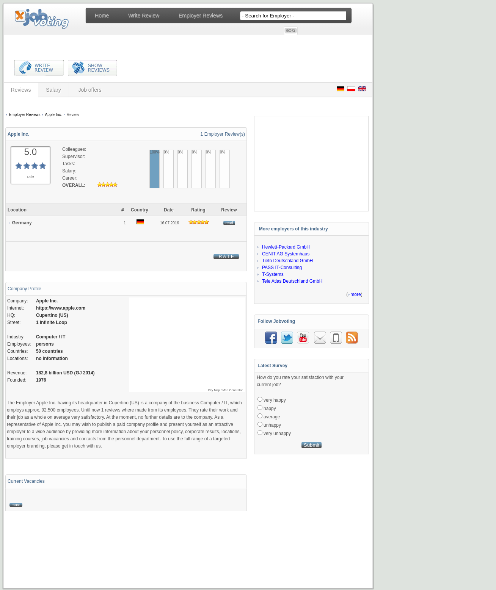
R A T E (226, 256)
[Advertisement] (124, 105)
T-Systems (273, 274)
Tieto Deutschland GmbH (287, 260)
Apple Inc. (53, 115)
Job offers (89, 90)
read (229, 223)
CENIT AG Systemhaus (285, 254)
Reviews (21, 90)
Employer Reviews (201, 16)
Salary (53, 90)
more (15, 505)
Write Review (143, 16)
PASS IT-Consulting (282, 267)
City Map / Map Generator (225, 390)
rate (30, 177)
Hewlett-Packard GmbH (286, 247)
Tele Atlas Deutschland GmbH (292, 281)
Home (102, 16)
